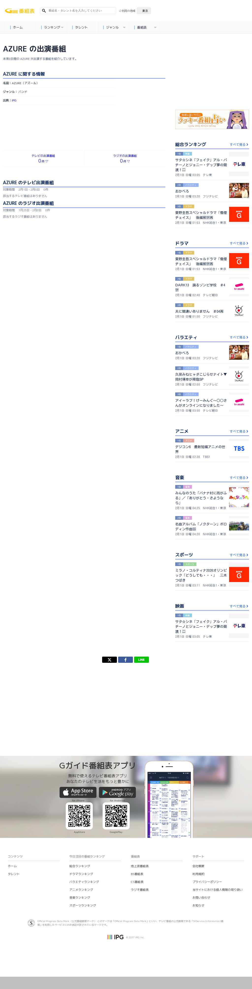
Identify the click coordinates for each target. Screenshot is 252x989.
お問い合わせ (201, 897)
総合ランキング (79, 866)
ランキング (52, 27)
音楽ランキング (79, 897)
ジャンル (114, 27)
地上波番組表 (140, 866)
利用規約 (198, 874)
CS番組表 (137, 882)
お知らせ (198, 905)
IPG (14, 100)
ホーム (16, 27)
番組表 (145, 27)
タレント (80, 27)
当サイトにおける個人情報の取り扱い (217, 890)
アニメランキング (81, 890)
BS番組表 (137, 874)
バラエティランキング (84, 882)
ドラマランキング (81, 874)
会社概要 (198, 866)
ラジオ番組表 (140, 890)
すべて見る (239, 144)
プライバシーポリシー (207, 882)
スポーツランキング (82, 905)
